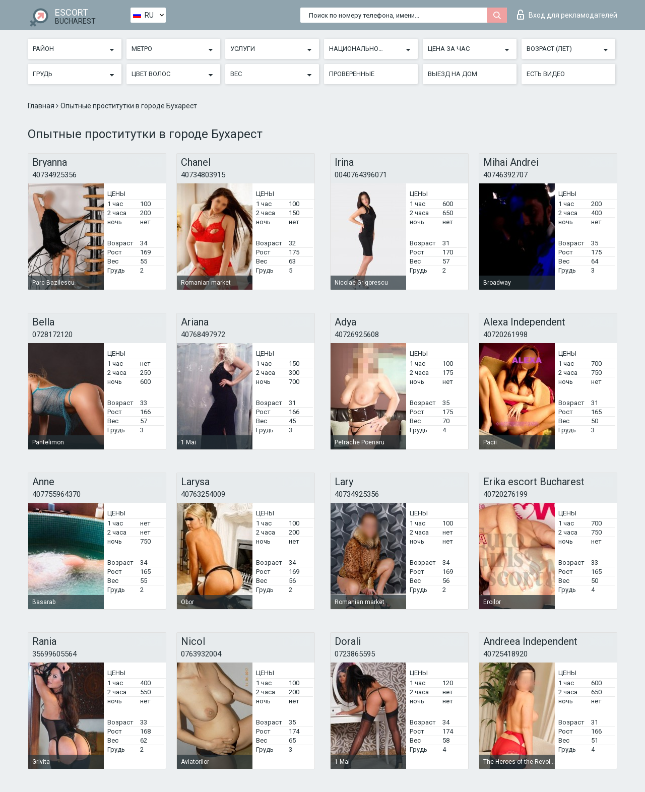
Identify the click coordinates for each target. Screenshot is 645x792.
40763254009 (203, 494)
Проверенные (351, 74)
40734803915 (203, 174)
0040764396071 (361, 174)
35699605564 (54, 653)
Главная (42, 106)
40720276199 (505, 494)
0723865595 (355, 653)
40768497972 (203, 334)
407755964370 (56, 494)
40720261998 (505, 334)
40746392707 (505, 174)
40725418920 (505, 653)
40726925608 (357, 334)
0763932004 (201, 653)
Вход (567, 14)
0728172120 (52, 334)
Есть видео (546, 74)
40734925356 (54, 174)
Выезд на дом (452, 74)
